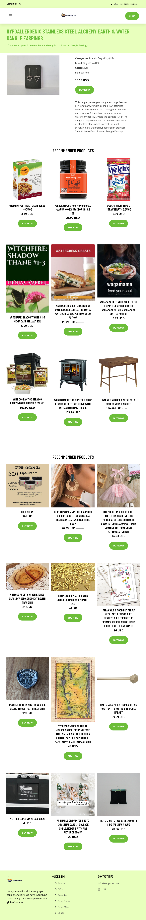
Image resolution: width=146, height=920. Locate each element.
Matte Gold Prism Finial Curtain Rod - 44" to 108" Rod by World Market (118, 708)
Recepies (62, 895)
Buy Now (84, 89)
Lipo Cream (27, 512)
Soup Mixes (64, 907)
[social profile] (20, 4)
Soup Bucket (64, 901)
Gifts (60, 889)
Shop (132, 15)
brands (93, 58)
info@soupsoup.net (128, 3)
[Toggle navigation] (10, 15)
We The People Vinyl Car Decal (27, 818)
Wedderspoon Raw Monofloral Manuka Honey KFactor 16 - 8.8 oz (73, 209)
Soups (61, 912)
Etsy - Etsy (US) (106, 58)
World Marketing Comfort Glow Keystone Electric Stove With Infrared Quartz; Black (73, 404)
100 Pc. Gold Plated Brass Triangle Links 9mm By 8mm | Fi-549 (73, 599)
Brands (61, 883)
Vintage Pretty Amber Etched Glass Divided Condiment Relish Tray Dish (27, 598)
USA (114, 3)
